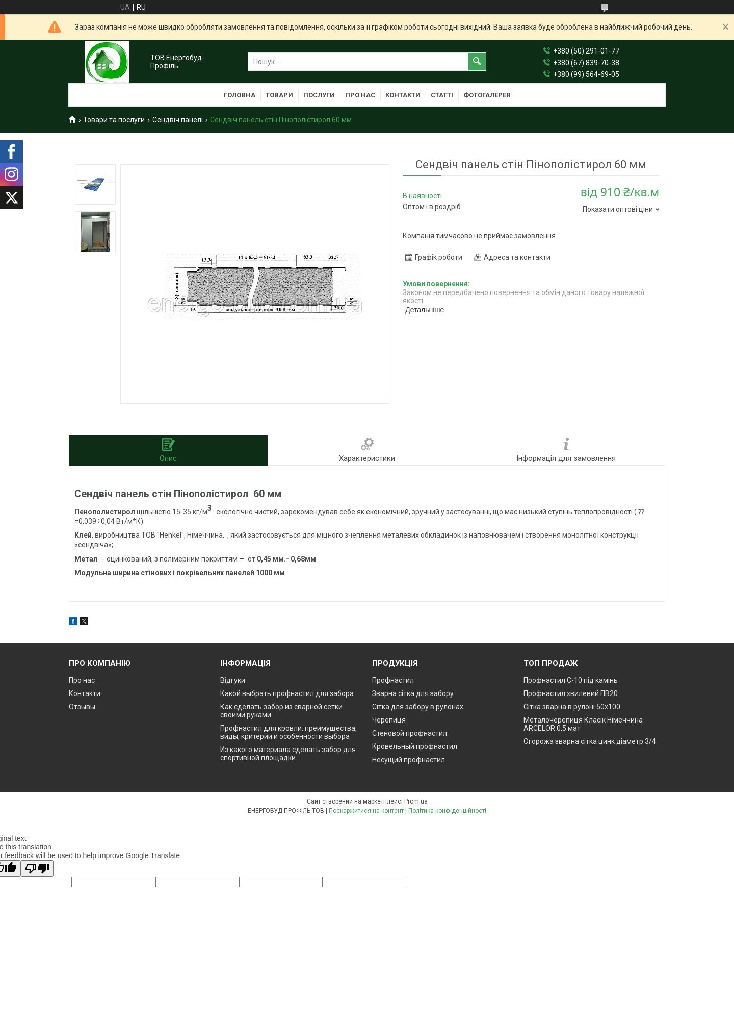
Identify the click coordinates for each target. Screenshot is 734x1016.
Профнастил (393, 680)
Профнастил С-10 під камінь (570, 680)
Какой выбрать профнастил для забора (287, 693)
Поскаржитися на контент (366, 810)
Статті (442, 95)
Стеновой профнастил (409, 733)
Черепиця (389, 720)
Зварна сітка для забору (413, 693)
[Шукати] (477, 61)
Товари (279, 95)
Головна (239, 95)
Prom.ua (416, 801)
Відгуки (232, 680)
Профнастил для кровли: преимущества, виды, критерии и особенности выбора (288, 732)
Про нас (360, 95)
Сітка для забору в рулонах (417, 707)
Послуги (319, 95)
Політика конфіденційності (447, 810)
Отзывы (82, 707)
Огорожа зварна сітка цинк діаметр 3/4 (589, 741)
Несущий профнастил (408, 760)
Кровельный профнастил (414, 746)
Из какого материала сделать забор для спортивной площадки (288, 753)
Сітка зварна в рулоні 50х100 (571, 707)
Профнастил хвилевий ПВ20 (570, 693)
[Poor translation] (37, 868)
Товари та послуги (114, 120)
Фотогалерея (487, 95)
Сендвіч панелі (177, 120)
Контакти (403, 95)
